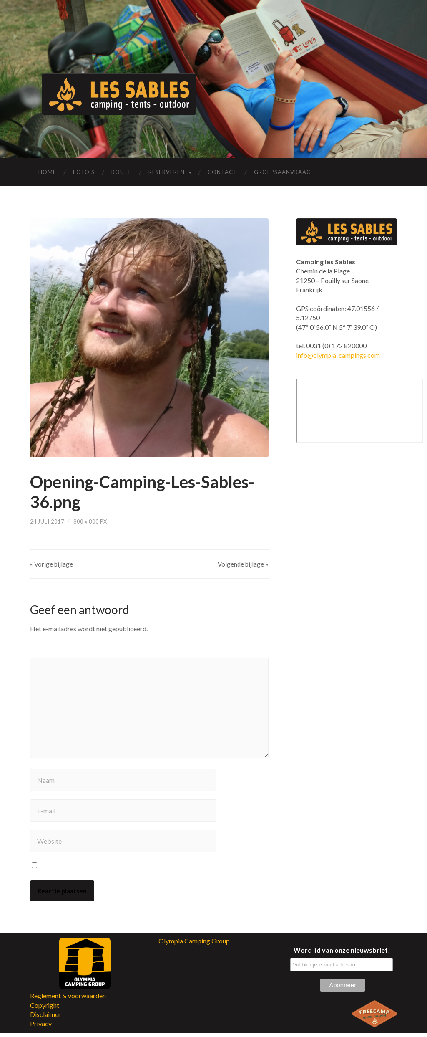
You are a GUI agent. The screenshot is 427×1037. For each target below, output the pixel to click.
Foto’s (84, 172)
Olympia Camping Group (194, 945)
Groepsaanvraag (282, 172)
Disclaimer (45, 1018)
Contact (222, 172)
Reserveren (166, 172)
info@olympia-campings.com (338, 355)
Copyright (44, 1009)
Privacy (41, 1028)
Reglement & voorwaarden (68, 1000)
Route (121, 172)
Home (47, 172)
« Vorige (51, 564)
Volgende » (243, 564)
